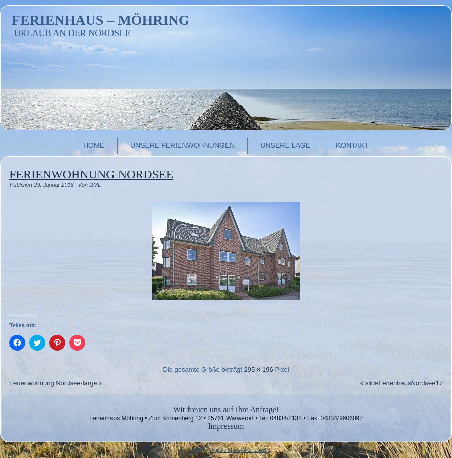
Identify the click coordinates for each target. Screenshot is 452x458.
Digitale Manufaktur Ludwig (239, 450)
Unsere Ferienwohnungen (182, 145)
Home (93, 145)
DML (95, 185)
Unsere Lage (285, 145)
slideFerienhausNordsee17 (404, 383)
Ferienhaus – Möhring (101, 20)
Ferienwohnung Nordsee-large (53, 383)
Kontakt (352, 145)
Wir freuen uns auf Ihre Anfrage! (226, 409)
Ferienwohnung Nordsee (91, 174)
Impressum (226, 426)
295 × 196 (258, 369)
